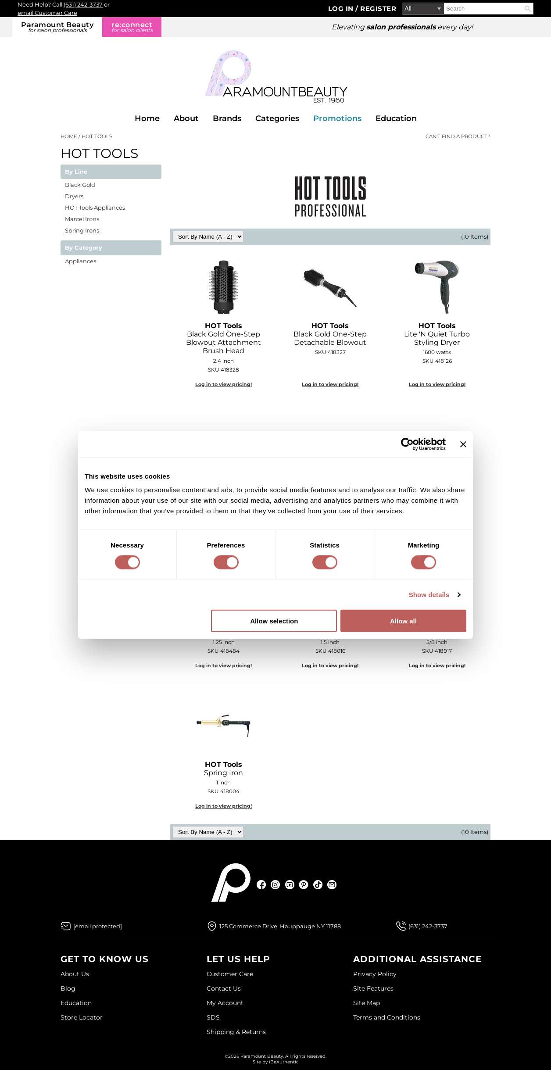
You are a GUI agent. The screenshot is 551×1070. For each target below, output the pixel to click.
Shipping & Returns (236, 1032)
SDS (213, 1017)
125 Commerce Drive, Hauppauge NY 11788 (280, 926)
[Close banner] (463, 444)
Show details (429, 594)
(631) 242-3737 (83, 4)
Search (528, 9)
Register (378, 8)
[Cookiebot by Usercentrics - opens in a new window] (407, 444)
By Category (83, 248)
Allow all (403, 621)
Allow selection (274, 621)
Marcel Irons (82, 218)
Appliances (80, 261)
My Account (225, 1003)
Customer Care (230, 974)
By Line (76, 172)
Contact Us (224, 988)
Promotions (337, 118)
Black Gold (80, 184)
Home (147, 118)
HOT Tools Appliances (95, 207)
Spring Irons (82, 230)
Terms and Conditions (386, 1017)
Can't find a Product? (458, 136)
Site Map (366, 1003)
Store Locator (82, 1017)
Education (396, 118)
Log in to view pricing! (223, 384)
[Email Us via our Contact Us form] (97, 926)
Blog (68, 988)
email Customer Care (47, 12)
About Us (75, 974)
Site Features (373, 988)
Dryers (74, 196)
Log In (342, 8)
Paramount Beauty (57, 27)
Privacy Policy (375, 974)
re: (132, 27)
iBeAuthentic (284, 1062)
